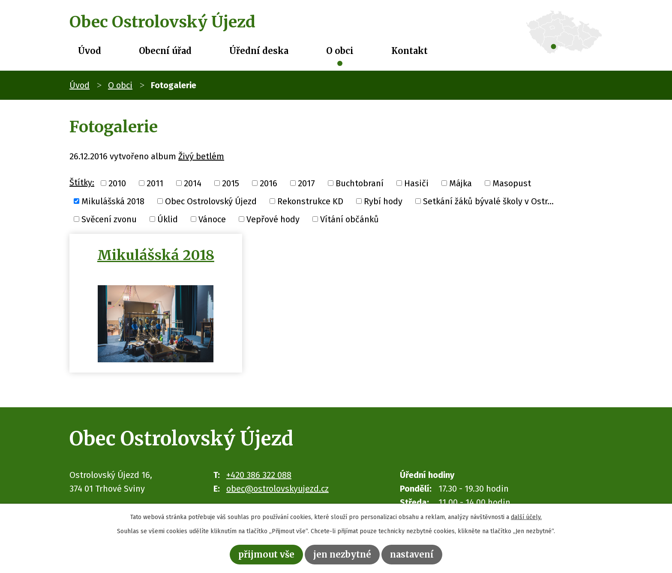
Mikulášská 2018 (112, 201)
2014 (192, 183)
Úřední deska (258, 50)
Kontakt (409, 50)
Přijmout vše (266, 554)
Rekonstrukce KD (310, 201)
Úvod (89, 50)
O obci (340, 50)
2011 (155, 183)
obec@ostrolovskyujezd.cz (277, 488)
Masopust (511, 183)
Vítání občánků (349, 219)
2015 (230, 183)
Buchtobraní (360, 183)
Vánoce (212, 219)
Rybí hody (383, 201)
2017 (306, 183)
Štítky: (81, 182)
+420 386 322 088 (258, 475)
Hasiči (416, 183)
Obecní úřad (165, 50)
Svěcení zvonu (109, 219)
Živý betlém (201, 156)
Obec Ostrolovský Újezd (211, 201)
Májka (460, 183)
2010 (117, 183)
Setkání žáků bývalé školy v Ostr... (488, 201)
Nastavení (412, 554)
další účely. (526, 517)
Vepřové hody (273, 219)
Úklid (167, 219)
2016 (268, 183)
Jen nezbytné (342, 554)
